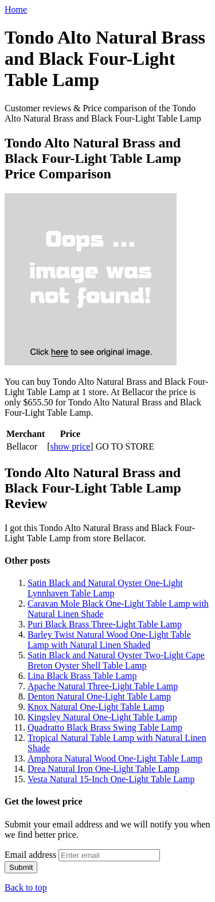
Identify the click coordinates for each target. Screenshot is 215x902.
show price (70, 446)
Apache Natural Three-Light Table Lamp (103, 686)
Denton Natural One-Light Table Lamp (99, 696)
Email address (30, 855)
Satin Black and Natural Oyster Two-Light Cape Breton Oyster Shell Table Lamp (116, 660)
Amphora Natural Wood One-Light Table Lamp (115, 758)
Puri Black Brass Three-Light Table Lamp (105, 624)
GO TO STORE (125, 446)
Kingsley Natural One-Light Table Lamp (102, 717)
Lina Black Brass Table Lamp (82, 676)
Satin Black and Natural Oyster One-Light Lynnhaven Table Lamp (105, 588)
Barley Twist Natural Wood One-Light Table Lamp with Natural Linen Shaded (109, 640)
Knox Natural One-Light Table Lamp (96, 707)
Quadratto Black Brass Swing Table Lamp (105, 727)
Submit (21, 867)
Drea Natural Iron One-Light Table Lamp (103, 769)
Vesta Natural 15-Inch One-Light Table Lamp (111, 779)
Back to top (26, 887)
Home (16, 9)
